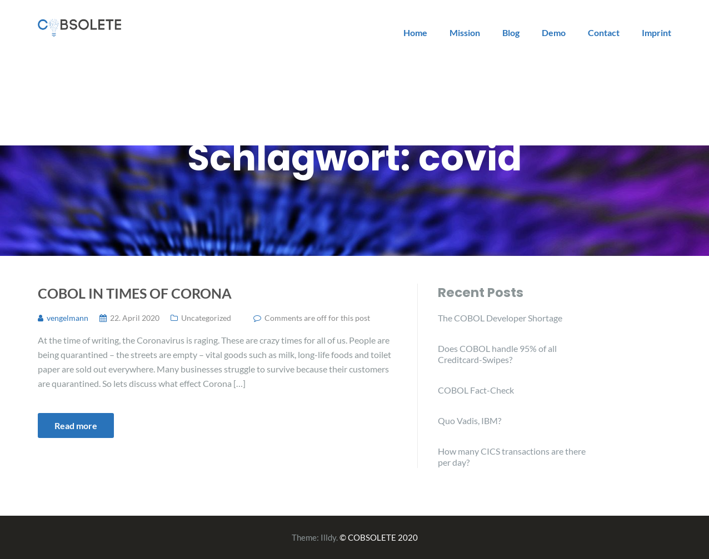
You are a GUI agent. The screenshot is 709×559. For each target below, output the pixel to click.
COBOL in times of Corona (135, 293)
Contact (604, 32)
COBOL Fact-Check (476, 390)
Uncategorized (206, 318)
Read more (75, 425)
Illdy (328, 537)
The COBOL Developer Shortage (500, 318)
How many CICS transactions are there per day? (512, 456)
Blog (511, 32)
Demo (554, 32)
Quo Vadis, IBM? (469, 420)
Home (415, 32)
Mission (465, 32)
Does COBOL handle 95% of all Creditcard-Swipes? (497, 354)
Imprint (656, 32)
